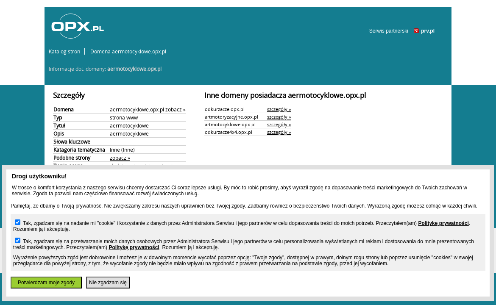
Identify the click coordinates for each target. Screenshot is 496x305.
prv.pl (428, 31)
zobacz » (175, 109)
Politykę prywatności (443, 223)
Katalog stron (64, 51)
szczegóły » (279, 109)
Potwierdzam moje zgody (46, 283)
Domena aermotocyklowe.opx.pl (128, 51)
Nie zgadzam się (108, 283)
